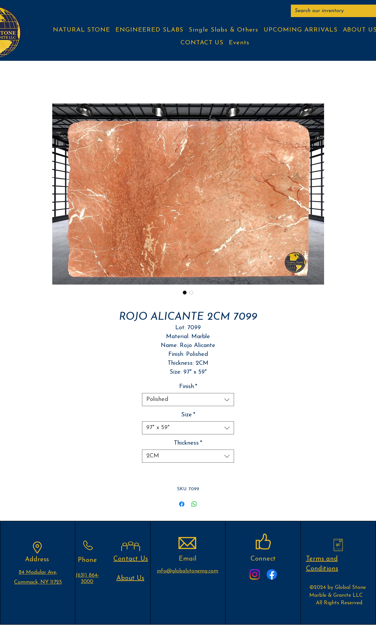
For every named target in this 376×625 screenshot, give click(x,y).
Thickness (188, 443)
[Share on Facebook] (182, 504)
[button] (81, 30)
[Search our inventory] (335, 11)
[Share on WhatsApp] (194, 504)
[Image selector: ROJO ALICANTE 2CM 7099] (184, 292)
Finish (188, 386)
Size (188, 415)
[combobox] (188, 399)
